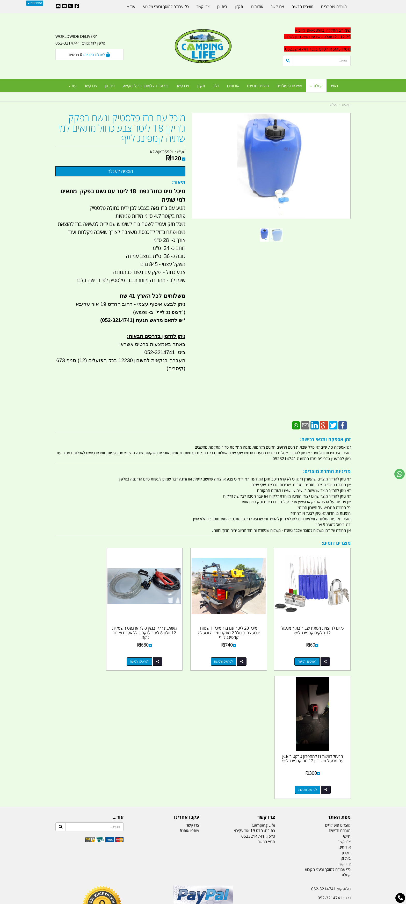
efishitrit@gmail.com (332, 770)
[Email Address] (58, 6)
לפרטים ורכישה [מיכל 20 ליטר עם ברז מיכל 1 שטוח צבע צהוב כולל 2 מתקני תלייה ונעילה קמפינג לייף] (235, 653)
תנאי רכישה (266, 704)
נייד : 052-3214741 (334, 761)
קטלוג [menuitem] (316, 85)
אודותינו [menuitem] (233, 85)
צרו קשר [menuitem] (182, 85)
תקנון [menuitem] (201, 85)
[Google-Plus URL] (70, 6)
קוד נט (195, 901)
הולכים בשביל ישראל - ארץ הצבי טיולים (203, 789)
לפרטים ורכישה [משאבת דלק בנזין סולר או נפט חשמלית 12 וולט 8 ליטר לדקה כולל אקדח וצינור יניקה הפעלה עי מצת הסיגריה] (160, 653)
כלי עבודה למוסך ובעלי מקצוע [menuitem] (145, 85)
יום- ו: (305, 808)
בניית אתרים (184, 901)
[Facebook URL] (77, 6)
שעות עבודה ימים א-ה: (317, 788)
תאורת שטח (163, 874)
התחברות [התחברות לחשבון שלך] (34, 3)
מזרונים (122, 874)
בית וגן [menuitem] (110, 85)
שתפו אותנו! (189, 693)
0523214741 (253, 699)
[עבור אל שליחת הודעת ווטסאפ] (399, 474)
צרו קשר (192, 688)
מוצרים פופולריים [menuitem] (289, 85)
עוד (72, 85)
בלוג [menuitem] (216, 85)
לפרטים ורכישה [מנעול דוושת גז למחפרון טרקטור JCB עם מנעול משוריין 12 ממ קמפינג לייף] (84, 653)
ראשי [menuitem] (334, 85)
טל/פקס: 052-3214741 (331, 752)
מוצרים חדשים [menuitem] (258, 85)
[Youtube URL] (64, 6)
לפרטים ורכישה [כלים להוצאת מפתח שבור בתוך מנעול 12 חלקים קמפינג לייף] (311, 653)
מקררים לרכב (141, 874)
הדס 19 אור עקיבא (336, 779)
